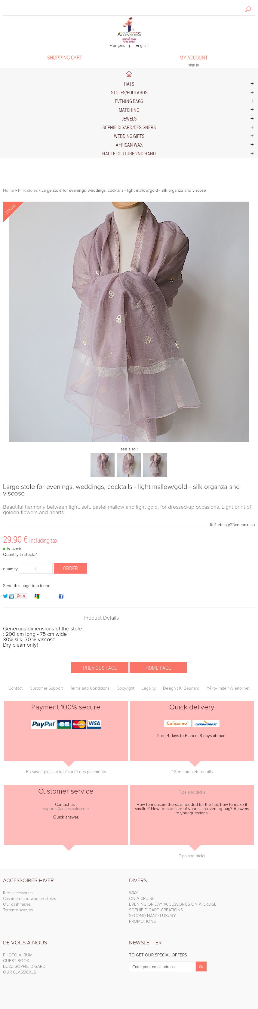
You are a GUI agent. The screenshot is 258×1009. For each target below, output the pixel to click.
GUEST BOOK (16, 961)
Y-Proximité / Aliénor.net (228, 688)
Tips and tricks (192, 792)
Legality (149, 688)
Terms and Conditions (89, 688)
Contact (15, 688)
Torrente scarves (18, 910)
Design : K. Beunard (181, 688)
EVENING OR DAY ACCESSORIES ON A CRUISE (173, 904)
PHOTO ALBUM (17, 955)
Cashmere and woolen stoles (29, 899)
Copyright (125, 688)
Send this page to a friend (27, 586)
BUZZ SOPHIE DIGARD (24, 967)
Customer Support (46, 688)
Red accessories (17, 893)
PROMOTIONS (142, 921)
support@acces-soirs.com (66, 809)
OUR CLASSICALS (19, 972)
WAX (133, 893)
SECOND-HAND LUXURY (152, 916)
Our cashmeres (17, 904)
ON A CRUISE (141, 899)
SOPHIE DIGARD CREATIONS (156, 910)
